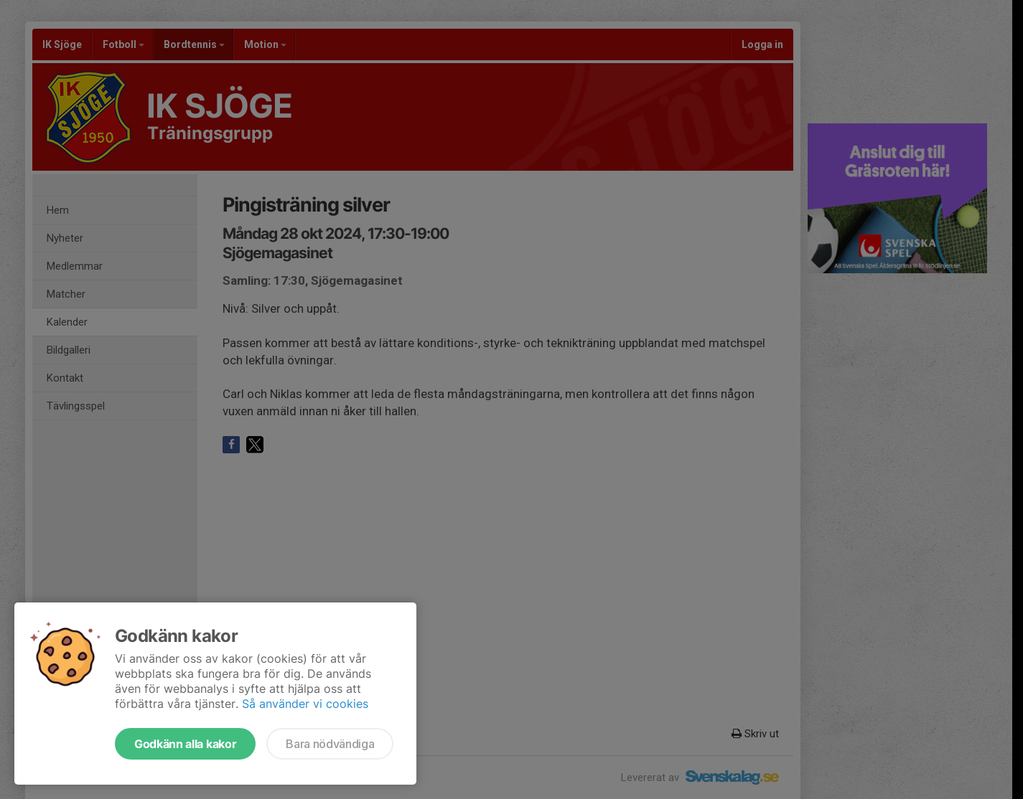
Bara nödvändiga (330, 744)
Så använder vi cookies (305, 703)
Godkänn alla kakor (185, 744)
